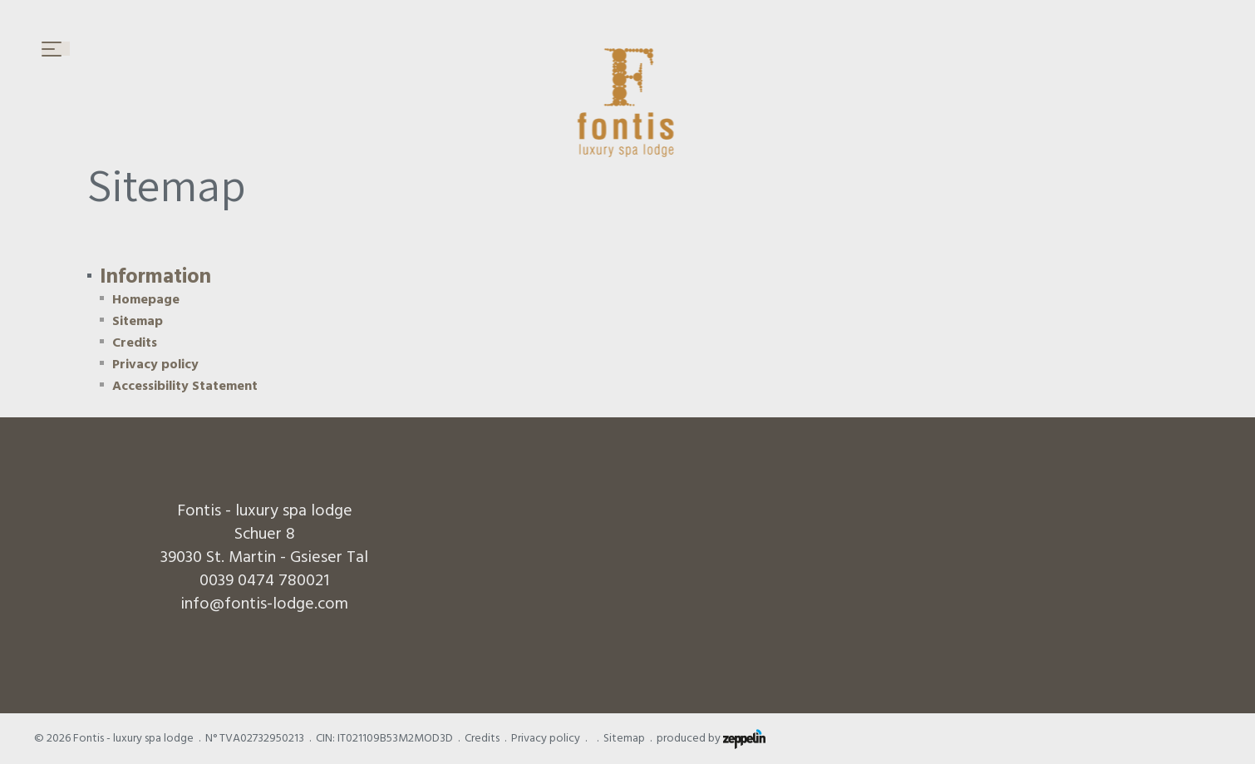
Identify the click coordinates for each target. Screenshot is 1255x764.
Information (155, 276)
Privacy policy (155, 364)
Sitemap (137, 321)
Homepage (146, 299)
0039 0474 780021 (264, 580)
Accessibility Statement (185, 386)
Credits (134, 342)
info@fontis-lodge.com (264, 603)
